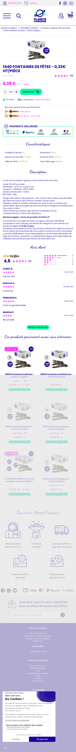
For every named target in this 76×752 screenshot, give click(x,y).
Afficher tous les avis (38, 327)
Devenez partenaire (38, 651)
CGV (38, 671)
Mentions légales (38, 668)
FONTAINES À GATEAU (29, 28)
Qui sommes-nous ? (38, 666)
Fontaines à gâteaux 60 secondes (56, 28)
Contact (38, 678)
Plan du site (38, 681)
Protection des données (38, 673)
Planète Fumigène (9, 28)
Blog (38, 676)
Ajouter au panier (18, 389)
